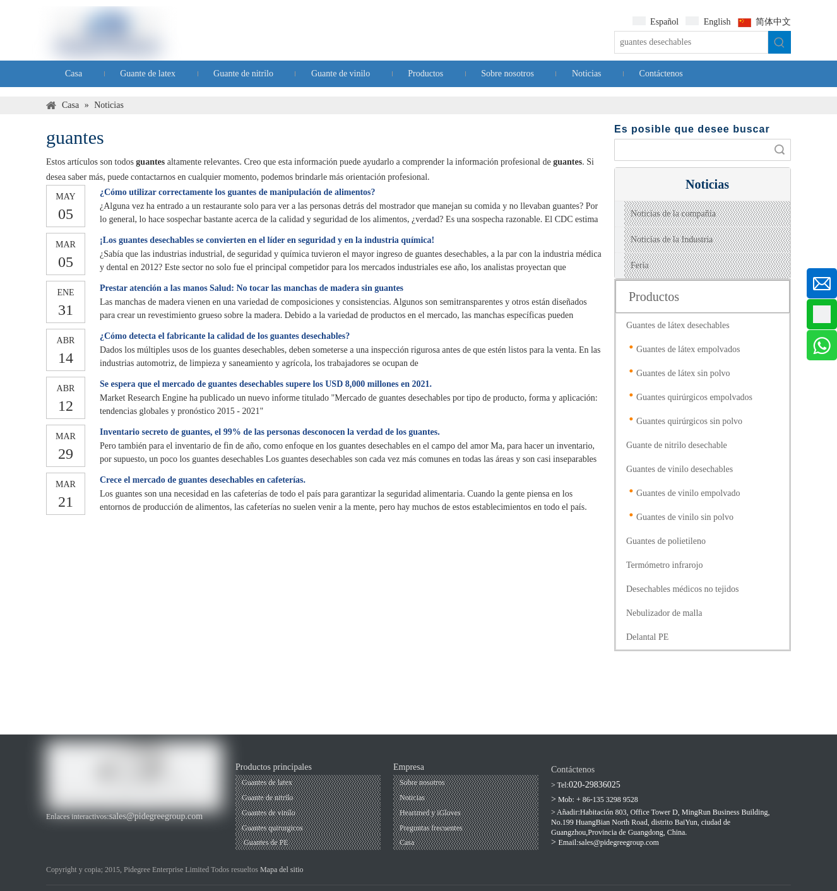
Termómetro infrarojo (664, 565)
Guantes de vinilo (268, 812)
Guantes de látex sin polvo (683, 373)
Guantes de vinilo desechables (679, 469)
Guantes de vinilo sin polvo (684, 517)
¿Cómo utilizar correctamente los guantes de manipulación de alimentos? (238, 192)
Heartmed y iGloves (430, 812)
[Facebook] (54, 829)
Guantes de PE (265, 842)
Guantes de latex (267, 782)
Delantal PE (647, 637)
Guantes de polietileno (666, 541)
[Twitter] (118, 829)
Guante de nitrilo (267, 797)
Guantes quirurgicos (272, 827)
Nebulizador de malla (664, 613)
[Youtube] (75, 829)
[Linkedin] (96, 829)
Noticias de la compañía (673, 213)
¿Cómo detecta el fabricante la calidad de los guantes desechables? (225, 336)
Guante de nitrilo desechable (676, 445)
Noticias (412, 797)
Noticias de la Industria (672, 239)
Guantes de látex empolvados (688, 349)
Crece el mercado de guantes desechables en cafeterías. (203, 480)
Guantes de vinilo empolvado (688, 493)
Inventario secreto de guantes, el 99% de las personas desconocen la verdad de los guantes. (270, 432)
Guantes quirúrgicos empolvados (694, 397)
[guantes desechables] (691, 42)
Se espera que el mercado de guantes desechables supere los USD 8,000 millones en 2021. (266, 384)
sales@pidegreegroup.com (156, 816)
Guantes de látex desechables (678, 325)
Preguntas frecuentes (431, 827)
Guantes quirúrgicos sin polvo (689, 421)
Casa (407, 842)
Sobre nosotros (422, 782)
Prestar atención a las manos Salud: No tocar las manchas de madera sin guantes (251, 288)
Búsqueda (779, 149)
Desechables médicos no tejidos (682, 589)
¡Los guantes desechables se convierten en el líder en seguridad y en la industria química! (267, 240)
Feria (640, 265)
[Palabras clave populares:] (779, 42)
